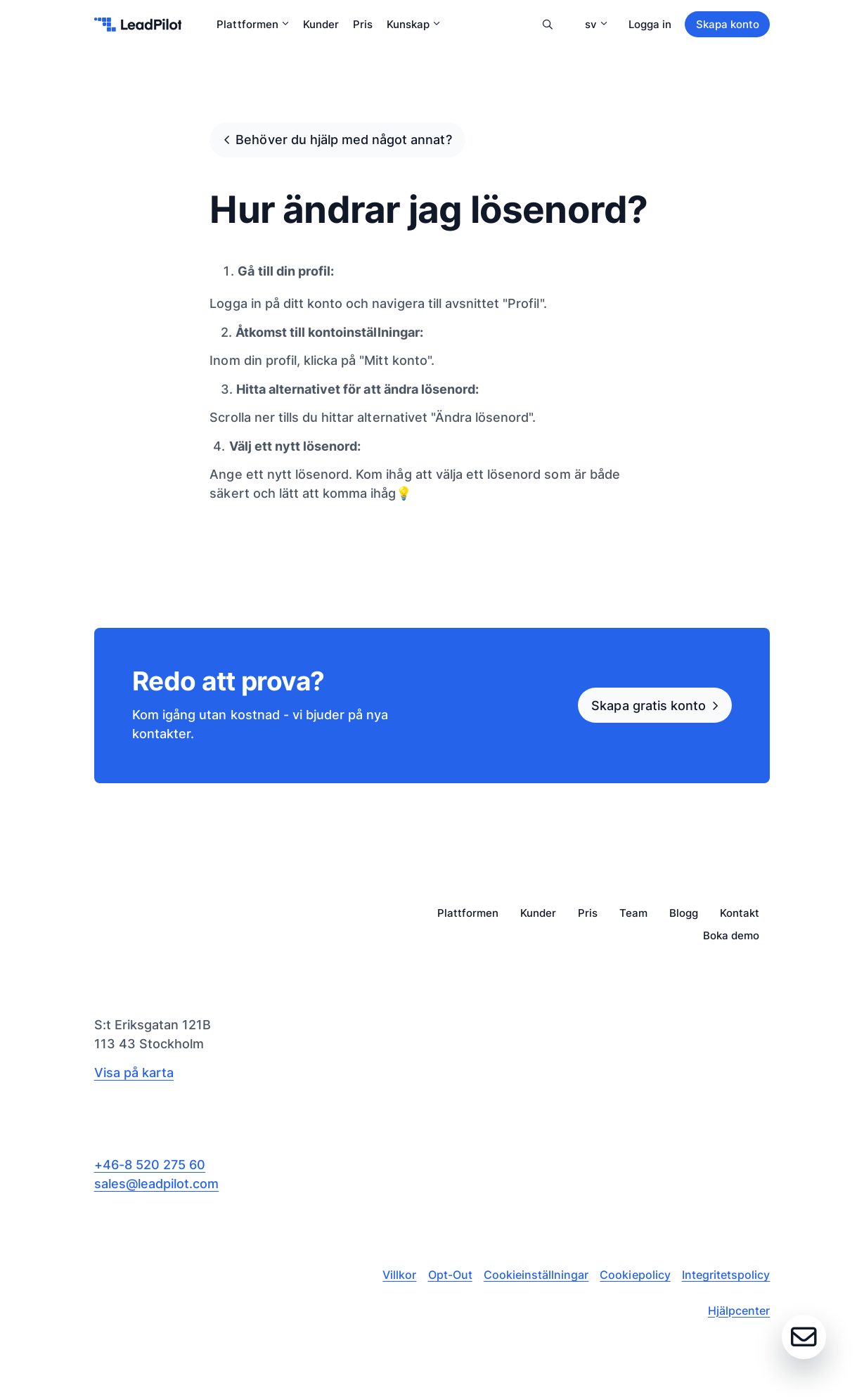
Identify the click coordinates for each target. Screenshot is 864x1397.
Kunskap (413, 24)
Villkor (399, 1275)
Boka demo (731, 936)
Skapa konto (727, 24)
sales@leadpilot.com (156, 1183)
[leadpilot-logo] (138, 25)
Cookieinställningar (536, 1275)
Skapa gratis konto (648, 705)
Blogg (683, 914)
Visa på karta (134, 1072)
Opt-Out (450, 1275)
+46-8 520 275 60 (150, 1164)
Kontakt (739, 914)
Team (633, 914)
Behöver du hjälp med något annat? (343, 139)
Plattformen (252, 24)
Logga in (649, 24)
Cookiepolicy (635, 1275)
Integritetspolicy (726, 1275)
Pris (363, 24)
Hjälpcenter (739, 1310)
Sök (548, 24)
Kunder (321, 24)
